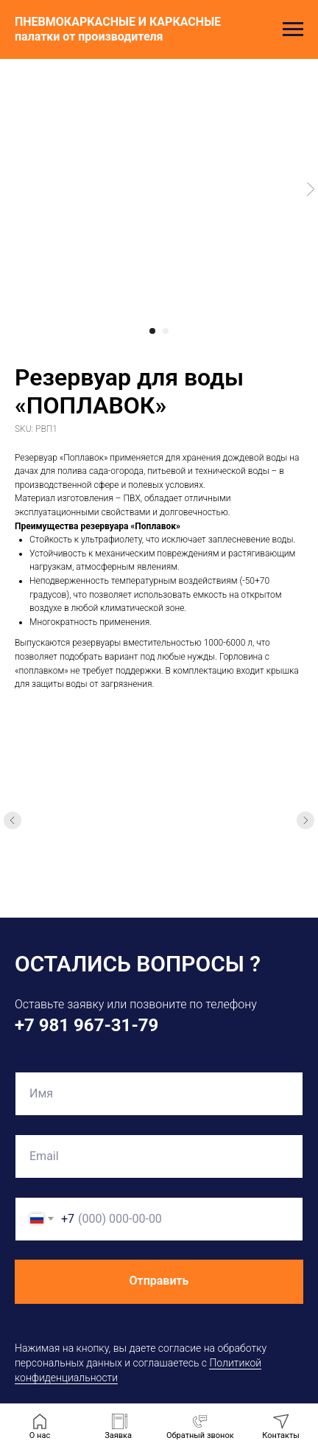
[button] (200, 1427)
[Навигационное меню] (293, 29)
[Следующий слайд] (305, 820)
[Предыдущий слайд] (12, 820)
